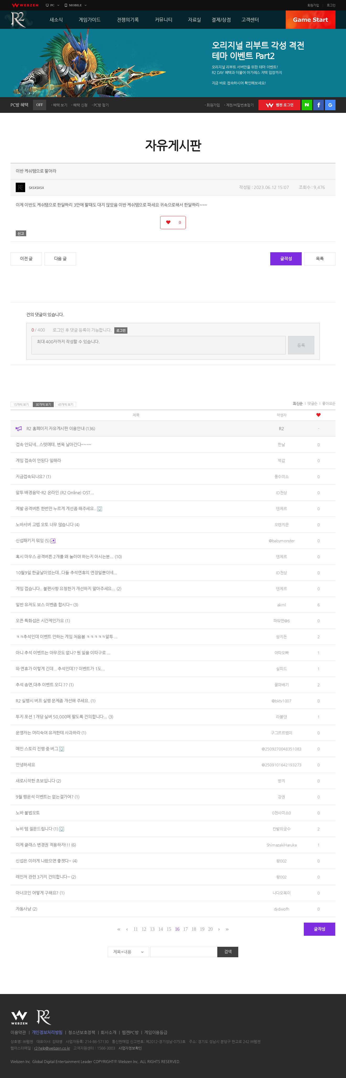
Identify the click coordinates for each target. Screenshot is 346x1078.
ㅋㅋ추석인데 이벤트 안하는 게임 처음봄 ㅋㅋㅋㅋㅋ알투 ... (67, 636)
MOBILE (75, 5)
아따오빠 (281, 652)
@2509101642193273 (281, 765)
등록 (301, 345)
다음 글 (60, 258)
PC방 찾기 (101, 105)
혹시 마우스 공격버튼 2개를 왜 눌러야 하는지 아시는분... (69, 556)
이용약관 (18, 1032)
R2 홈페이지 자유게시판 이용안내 (60, 428)
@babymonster (281, 540)
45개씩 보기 (65, 404)
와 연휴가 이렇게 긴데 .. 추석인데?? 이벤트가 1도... (60, 668)
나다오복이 (282, 893)
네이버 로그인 (307, 105)
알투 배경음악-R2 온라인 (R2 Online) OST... (55, 492)
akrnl (281, 604)
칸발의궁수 (282, 829)
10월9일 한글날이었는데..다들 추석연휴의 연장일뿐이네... (66, 572)
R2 (18, 19)
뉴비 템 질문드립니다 (40, 828)
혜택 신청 (80, 105)
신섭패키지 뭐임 (35, 540)
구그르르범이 (281, 732)
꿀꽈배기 (281, 684)
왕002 (281, 861)
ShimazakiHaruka (282, 845)
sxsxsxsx (36, 187)
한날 (281, 444)
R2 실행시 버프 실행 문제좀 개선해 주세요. (55, 700)
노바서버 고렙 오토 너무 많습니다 (47, 524)
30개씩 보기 (43, 404)
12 (144, 929)
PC (52, 5)
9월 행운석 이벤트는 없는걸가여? (47, 796)
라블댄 (281, 716)
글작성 (286, 258)
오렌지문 (281, 524)
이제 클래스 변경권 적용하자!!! (46, 844)
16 (177, 929)
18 (194, 929)
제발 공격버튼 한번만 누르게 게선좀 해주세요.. (59, 508)
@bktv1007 (281, 700)
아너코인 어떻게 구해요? (40, 892)
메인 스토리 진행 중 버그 (40, 748)
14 (160, 929)
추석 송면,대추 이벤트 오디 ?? (45, 684)
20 (210, 929)
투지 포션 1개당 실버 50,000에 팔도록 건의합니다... (64, 716)
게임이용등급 (155, 1032)
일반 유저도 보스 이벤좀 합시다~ (47, 604)
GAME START (311, 19)
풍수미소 (281, 476)
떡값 (281, 460)
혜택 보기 (60, 105)
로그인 (331, 5)
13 (152, 929)
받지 (281, 781)
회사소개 (108, 1032)
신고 (21, 233)
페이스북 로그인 (318, 105)
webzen (25, 5)
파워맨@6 (281, 620)
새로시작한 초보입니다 (38, 780)
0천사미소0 (281, 813)
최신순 (298, 403)
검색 (228, 951)
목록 (319, 258)
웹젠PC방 (130, 1032)
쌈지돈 (281, 636)
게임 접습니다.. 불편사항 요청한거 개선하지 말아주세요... (68, 588)
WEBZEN (19, 1017)
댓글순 (312, 403)
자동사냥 (26, 908)
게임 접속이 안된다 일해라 (38, 460)
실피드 (281, 668)
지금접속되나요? (33, 476)
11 (135, 929)
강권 (281, 797)
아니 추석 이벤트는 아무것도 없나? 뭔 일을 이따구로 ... (63, 652)
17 (185, 929)
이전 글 (26, 258)
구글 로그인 (330, 105)
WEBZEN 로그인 (279, 105)
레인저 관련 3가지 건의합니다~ (46, 876)
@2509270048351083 (281, 748)
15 (168, 929)
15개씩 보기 (21, 404)
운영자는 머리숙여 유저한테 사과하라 (51, 732)
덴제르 (281, 508)
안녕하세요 (25, 764)
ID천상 (281, 492)
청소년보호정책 (81, 1032)
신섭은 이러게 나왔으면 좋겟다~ (46, 860)
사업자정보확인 (130, 1048)
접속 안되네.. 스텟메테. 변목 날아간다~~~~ (53, 444)
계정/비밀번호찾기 (240, 105)
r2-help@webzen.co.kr (52, 1048)
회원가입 (313, 5)
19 (202, 929)
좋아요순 (329, 403)
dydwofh (281, 909)
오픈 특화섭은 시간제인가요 (43, 620)
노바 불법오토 (28, 812)
